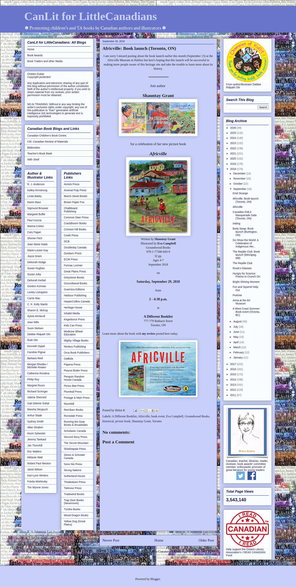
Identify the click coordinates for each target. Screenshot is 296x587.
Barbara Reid (35, 358)
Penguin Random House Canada (74, 378)
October (238, 183)
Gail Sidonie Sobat (38, 403)
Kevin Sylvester (36, 433)
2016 (233, 369)
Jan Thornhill (34, 445)
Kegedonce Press (74, 319)
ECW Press (71, 259)
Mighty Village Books (76, 340)
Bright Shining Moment (246, 281)
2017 (233, 364)
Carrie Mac (33, 298)
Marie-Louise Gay (37, 250)
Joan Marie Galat (37, 244)
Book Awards (35, 55)
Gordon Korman (36, 286)
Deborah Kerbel (36, 280)
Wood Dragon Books (76, 515)
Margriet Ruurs (36, 385)
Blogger (155, 579)
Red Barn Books (73, 409)
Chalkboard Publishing (71, 210)
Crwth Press (71, 235)
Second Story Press (75, 436)
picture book (122, 421)
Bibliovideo (33, 147)
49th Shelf (33, 159)
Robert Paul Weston (39, 463)
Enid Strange (240, 193)
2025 (233, 132)
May (236, 336)
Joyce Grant (34, 256)
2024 (233, 137)
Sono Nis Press (73, 464)
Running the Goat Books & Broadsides (76, 423)
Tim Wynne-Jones (38, 487)
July (236, 326)
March (237, 347)
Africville (144, 416)
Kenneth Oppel (36, 346)
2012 (233, 389)
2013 (233, 384)
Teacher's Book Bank (39, 153)
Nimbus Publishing (75, 346)
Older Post (206, 540)
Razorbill (69, 403)
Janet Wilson (34, 469)
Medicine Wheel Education (73, 333)
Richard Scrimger (37, 391)
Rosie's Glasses (242, 268)
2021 (233, 153)
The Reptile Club (242, 263)
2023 (233, 143)
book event (158, 416)
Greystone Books (74, 277)
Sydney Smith (35, 421)
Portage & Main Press (77, 397)
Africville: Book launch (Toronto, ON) (245, 200)
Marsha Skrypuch (37, 409)
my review (148, 333)
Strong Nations (73, 470)
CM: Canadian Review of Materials (47, 141)
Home (158, 540)
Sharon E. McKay (37, 310)
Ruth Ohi (32, 340)
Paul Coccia (34, 220)
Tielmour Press (73, 488)
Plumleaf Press (73, 391)
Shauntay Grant (141, 421)
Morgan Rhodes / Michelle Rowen (37, 366)
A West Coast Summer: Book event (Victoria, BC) (246, 312)
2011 (233, 395)
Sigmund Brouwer (37, 208)
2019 (233, 163)
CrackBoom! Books (75, 223)
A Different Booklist (124, 416)
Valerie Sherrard (36, 397)
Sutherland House (74, 476)
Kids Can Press (73, 325)
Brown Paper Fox (74, 202)
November (239, 178)
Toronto (157, 421)
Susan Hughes (36, 268)
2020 (233, 158)
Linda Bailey (34, 196)
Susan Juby (34, 274)
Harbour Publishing (75, 295)
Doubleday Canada (75, 247)
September (240, 188)
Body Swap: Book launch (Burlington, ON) (245, 231)
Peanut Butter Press (76, 370)
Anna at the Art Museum (241, 302)
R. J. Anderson (36, 184)
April (236, 342)
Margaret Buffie (36, 214)
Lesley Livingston (37, 292)
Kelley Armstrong (37, 190)
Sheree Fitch (34, 238)
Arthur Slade (34, 415)
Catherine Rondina (38, 373)
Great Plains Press (75, 271)
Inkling (236, 223)
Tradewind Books (74, 494)
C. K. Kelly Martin (37, 304)
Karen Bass (34, 202)
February (239, 352)
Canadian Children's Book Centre (46, 135)
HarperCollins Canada (77, 301)
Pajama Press (72, 364)
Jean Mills (33, 322)
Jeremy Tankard (36, 439)
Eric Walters (34, 451)
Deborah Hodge (36, 262)
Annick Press (71, 184)
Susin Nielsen (35, 328)
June (236, 331)
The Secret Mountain (76, 442)
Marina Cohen (35, 226)
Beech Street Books (75, 196)
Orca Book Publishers (76, 352)
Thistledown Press (75, 482)
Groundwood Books (197, 416)
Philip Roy (33, 379)
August (237, 321)
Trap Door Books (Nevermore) (74, 502)
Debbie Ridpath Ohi (38, 334)
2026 (233, 127)
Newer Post (111, 540)
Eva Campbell (174, 416)
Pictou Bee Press (74, 385)
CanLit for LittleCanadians (90, 16)
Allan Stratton (35, 427)
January (238, 357)
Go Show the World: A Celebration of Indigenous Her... (245, 243)
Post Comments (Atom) (166, 551)
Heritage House (73, 307)
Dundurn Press (73, 253)
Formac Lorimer (73, 265)
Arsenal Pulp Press (75, 190)
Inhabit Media (72, 313)
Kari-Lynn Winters (37, 475)
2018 (233, 168)
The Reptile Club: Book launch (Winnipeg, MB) (246, 255)
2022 (233, 148)
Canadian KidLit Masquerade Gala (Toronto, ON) (244, 215)
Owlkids (68, 358)
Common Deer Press (76, 217)
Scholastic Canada (75, 430)
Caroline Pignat (36, 352)
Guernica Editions (74, 289)
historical (108, 421)
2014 (233, 379)
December (239, 173)
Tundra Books (72, 509)
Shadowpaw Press (75, 448)
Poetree (237, 295)
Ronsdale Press (73, 415)
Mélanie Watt (35, 457)
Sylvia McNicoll (36, 316)
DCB (67, 241)
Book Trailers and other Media (45, 61)
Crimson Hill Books (75, 229)
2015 (233, 374)
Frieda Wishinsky (37, 481)
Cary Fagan (34, 232)
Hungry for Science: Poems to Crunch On (246, 275)
